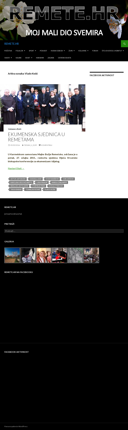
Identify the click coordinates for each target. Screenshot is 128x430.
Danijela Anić (36, 179)
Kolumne (82, 51)
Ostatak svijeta (64, 58)
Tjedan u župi (14, 129)
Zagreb (51, 58)
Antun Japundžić (18, 179)
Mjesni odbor (57, 51)
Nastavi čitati (16, 168)
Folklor (19, 51)
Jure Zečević (68, 179)
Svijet (27, 58)
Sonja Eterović (56, 186)
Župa (71, 51)
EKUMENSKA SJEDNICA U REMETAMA (36, 136)
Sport (31, 51)
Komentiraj (46, 145)
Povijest (43, 51)
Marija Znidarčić (59, 182)
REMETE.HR (11, 43)
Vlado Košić (50, 189)
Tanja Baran (16, 189)
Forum (95, 51)
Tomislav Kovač (33, 189)
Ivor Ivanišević (52, 179)
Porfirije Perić (38, 186)
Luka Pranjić (42, 182)
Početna (8, 51)
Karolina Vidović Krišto (21, 182)
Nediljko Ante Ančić (19, 186)
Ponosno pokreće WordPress (16, 426)
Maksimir (40, 58)
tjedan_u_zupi (30, 145)
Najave (18, 58)
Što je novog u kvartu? (112, 51)
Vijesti (7, 58)
